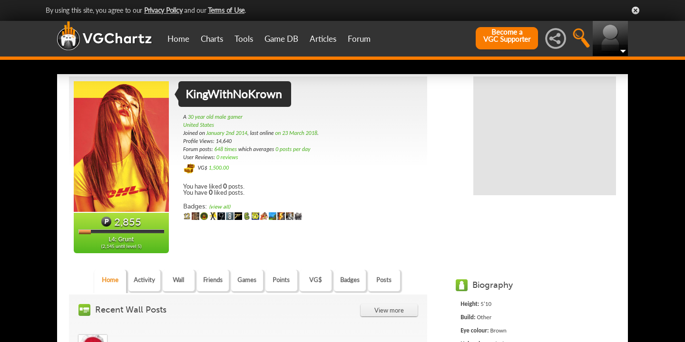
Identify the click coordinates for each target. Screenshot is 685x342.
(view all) (219, 207)
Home (178, 39)
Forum (359, 39)
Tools (244, 39)
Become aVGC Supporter (506, 35)
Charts (212, 39)
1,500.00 (218, 167)
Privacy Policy (163, 10)
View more (389, 310)
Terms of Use (226, 10)
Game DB (281, 39)
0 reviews (227, 157)
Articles (323, 39)
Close (635, 10)
